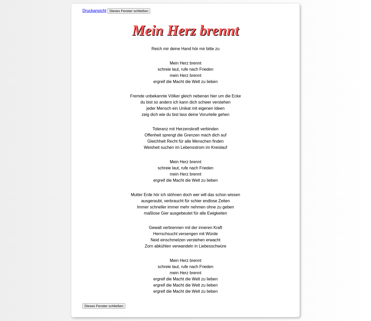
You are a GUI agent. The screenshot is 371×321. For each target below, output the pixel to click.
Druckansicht (94, 10)
